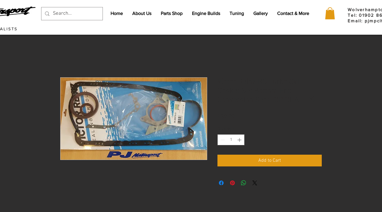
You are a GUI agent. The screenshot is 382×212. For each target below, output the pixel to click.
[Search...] (71, 13)
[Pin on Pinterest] (232, 182)
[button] (330, 13)
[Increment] (240, 140)
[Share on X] (254, 182)
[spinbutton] (231, 140)
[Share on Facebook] (221, 182)
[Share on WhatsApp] (243, 182)
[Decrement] (222, 140)
